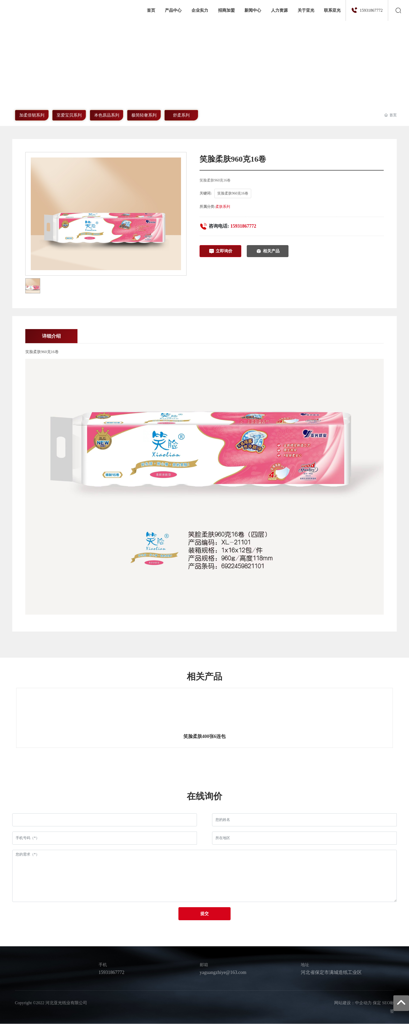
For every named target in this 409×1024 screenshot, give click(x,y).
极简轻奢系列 (143, 115)
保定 (377, 1003)
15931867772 (371, 10)
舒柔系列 (181, 115)
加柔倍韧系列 (31, 115)
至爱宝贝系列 (69, 115)
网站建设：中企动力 (353, 1003)
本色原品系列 (106, 115)
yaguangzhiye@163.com (223, 972)
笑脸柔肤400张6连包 (204, 736)
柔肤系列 (222, 206)
